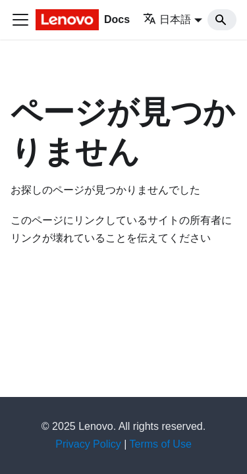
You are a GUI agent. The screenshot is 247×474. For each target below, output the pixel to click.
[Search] (221, 19)
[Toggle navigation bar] (20, 20)
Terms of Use (161, 444)
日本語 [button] (167, 19)
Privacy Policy (88, 444)
